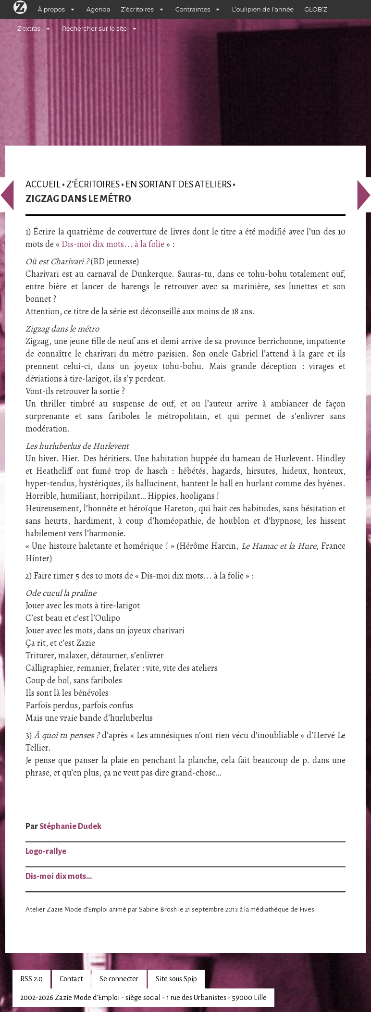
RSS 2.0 (31, 979)
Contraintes (192, 9)
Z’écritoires (137, 9)
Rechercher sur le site (94, 28)
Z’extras (28, 28)
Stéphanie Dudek (70, 826)
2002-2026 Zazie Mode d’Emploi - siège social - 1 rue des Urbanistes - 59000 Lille (143, 997)
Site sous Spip (176, 979)
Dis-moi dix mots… (58, 876)
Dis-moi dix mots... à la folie (113, 244)
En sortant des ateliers (178, 184)
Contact (71, 979)
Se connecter (118, 979)
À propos (51, 9)
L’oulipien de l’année (263, 9)
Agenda (99, 9)
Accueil (43, 184)
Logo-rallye (45, 851)
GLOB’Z (315, 9)
